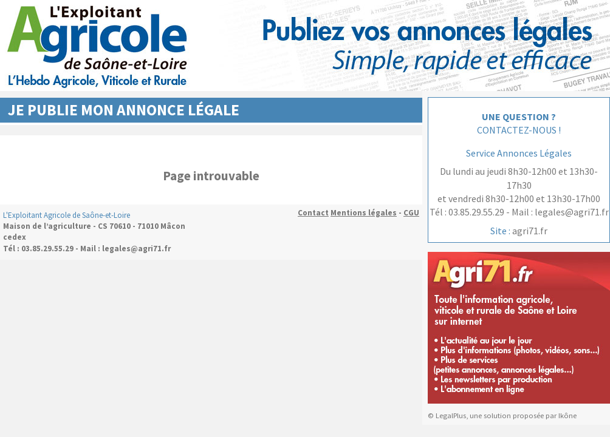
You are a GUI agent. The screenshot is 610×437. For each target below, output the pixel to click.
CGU (411, 213)
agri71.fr (529, 231)
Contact (313, 213)
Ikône (567, 415)
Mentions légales (364, 213)
